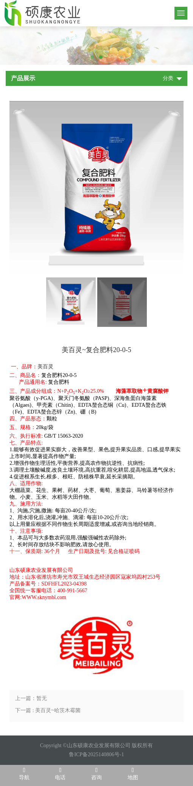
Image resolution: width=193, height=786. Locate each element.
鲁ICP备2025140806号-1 (96, 754)
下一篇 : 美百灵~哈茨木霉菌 (47, 710)
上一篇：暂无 (31, 698)
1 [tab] (92, 57)
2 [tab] (101, 57)
